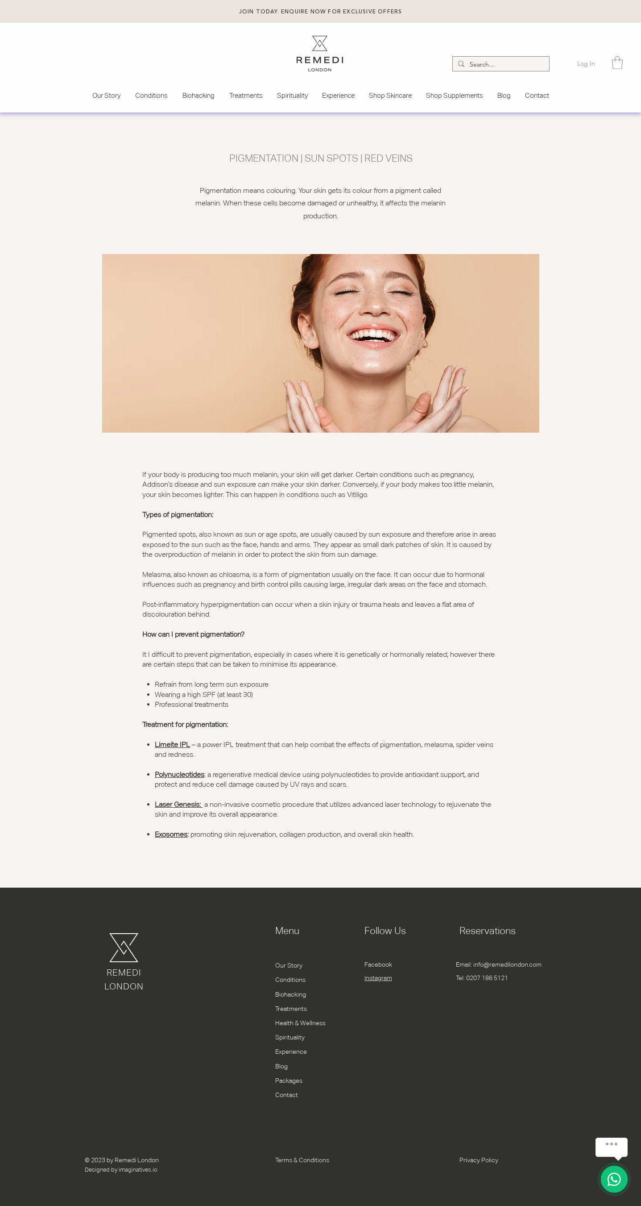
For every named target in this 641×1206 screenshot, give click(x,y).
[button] (320, 12)
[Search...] (500, 65)
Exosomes (171, 834)
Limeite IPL (172, 744)
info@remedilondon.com (507, 964)
